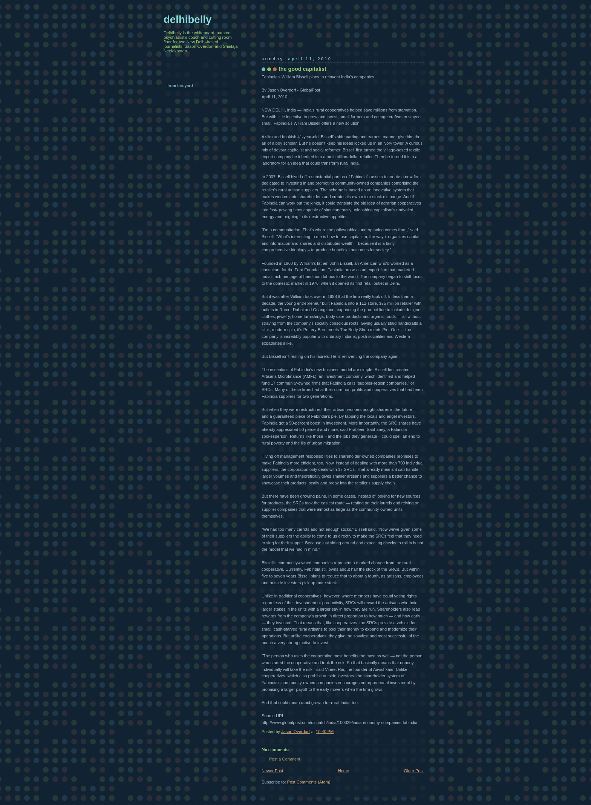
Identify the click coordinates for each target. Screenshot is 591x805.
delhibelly (187, 19)
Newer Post (272, 770)
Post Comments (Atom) (309, 782)
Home (343, 770)
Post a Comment (284, 759)
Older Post (414, 770)
